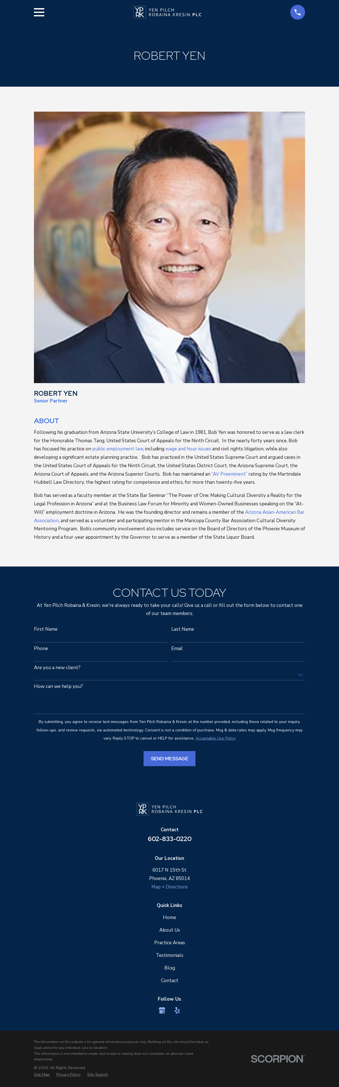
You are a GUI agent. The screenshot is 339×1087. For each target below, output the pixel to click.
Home (169, 917)
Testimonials (169, 955)
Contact (169, 980)
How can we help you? (58, 686)
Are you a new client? (57, 668)
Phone (41, 648)
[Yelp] (177, 1010)
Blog (169, 968)
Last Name (182, 629)
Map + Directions (169, 887)
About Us (169, 930)
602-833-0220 (170, 839)
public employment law (117, 449)
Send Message (169, 759)
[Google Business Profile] (162, 1010)
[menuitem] (42, 1074)
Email (177, 648)
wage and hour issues (188, 449)
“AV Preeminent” (229, 474)
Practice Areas (169, 942)
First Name (45, 629)
